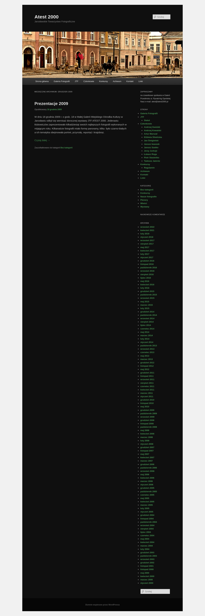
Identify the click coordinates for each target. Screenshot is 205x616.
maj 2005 (144, 498)
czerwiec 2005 (147, 495)
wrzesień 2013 (147, 349)
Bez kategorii (66, 148)
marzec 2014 (146, 335)
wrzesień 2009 (147, 417)
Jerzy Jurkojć (150, 151)
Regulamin (149, 167)
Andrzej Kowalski (152, 130)
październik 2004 (148, 522)
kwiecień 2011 (147, 390)
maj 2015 (144, 301)
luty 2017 (144, 254)
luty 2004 (144, 549)
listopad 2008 (147, 423)
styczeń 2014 (146, 342)
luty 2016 (144, 288)
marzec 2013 (146, 359)
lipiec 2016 (145, 278)
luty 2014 (144, 339)
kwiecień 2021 (147, 230)
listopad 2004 (147, 518)
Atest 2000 (46, 16)
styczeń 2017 (146, 257)
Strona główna (42, 81)
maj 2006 (144, 474)
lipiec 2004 (145, 532)
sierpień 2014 (147, 322)
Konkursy (103, 81)
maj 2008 (144, 430)
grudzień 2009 (147, 410)
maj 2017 (144, 247)
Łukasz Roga (150, 154)
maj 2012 (144, 369)
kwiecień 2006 (147, 478)
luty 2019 (144, 233)
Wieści (143, 203)
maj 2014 (144, 332)
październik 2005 (148, 491)
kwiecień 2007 (147, 457)
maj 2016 (144, 281)
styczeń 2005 (146, 512)
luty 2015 (144, 308)
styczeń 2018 (146, 237)
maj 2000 (144, 573)
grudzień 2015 (147, 291)
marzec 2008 (146, 437)
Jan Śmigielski (151, 140)
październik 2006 (148, 468)
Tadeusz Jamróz (152, 161)
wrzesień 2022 (147, 227)
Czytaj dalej (42, 140)
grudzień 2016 (147, 261)
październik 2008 (148, 427)
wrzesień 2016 (147, 271)
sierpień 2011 (147, 383)
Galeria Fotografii (62, 81)
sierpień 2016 (147, 274)
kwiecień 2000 (147, 576)
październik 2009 (148, 413)
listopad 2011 (147, 376)
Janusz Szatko (151, 147)
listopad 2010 (147, 403)
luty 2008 (144, 440)
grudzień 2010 (147, 400)
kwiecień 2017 (147, 250)
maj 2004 (144, 539)
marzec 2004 (146, 546)
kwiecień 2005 (147, 501)
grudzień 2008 (147, 420)
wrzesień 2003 (147, 559)
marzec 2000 (146, 579)
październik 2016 (148, 267)
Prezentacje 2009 (51, 103)
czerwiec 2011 (147, 386)
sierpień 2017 (147, 244)
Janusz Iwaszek (152, 144)
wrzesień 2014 (147, 318)
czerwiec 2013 (147, 352)
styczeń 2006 (146, 484)
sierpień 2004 (147, 529)
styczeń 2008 (146, 444)
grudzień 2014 (147, 311)
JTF (76, 81)
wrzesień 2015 (147, 298)
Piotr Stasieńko (151, 157)
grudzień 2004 (147, 515)
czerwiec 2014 (147, 329)
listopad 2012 (147, 366)
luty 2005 (144, 508)
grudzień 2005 (147, 488)
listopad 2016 (147, 264)
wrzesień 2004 (147, 525)
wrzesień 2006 (147, 471)
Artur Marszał (150, 134)
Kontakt (129, 81)
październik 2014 (148, 315)
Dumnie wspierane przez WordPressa (102, 605)
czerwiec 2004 (147, 535)
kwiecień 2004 (147, 542)
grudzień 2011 (147, 372)
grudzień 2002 (147, 562)
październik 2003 (148, 556)
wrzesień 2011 (147, 379)
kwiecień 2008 (147, 434)
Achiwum (117, 81)
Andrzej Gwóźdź (152, 127)
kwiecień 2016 (147, 284)
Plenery (144, 200)
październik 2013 (148, 345)
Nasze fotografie (148, 196)
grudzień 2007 (147, 447)
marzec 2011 (146, 393)
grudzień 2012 (147, 362)
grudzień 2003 (147, 552)
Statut (147, 120)
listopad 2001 (147, 566)
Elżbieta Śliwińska (153, 137)
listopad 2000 (147, 569)
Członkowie (88, 81)
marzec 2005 (146, 505)
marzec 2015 (146, 305)
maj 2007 (144, 454)
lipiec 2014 (145, 325)
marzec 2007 (146, 461)
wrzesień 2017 (147, 240)
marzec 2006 (146, 481)
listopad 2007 (147, 451)
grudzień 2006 (147, 464)
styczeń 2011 (146, 396)
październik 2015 (148, 294)
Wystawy (144, 206)
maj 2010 (144, 406)
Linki (140, 81)
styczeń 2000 (146, 583)
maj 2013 (144, 356)
